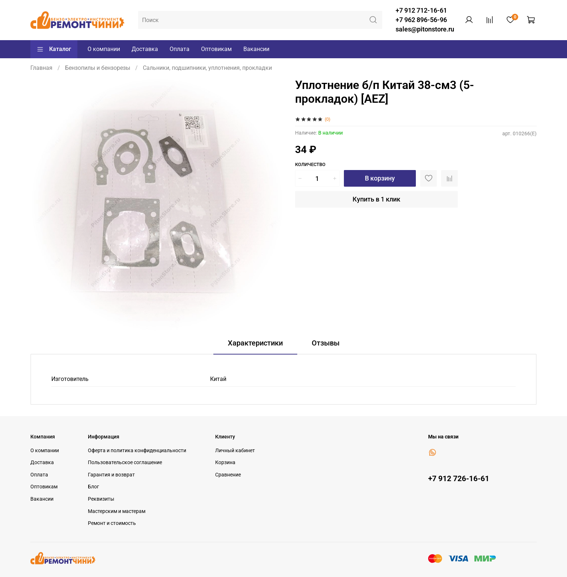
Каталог (54, 49)
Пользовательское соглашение (125, 462)
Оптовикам (216, 49)
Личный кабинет (235, 450)
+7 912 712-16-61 (421, 10)
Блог (93, 487)
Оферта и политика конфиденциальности (137, 450)
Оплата (179, 49)
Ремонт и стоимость (112, 523)
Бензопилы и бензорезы (97, 67)
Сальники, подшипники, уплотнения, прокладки (207, 67)
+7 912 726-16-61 (458, 478)
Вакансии (256, 49)
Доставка (145, 49)
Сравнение (228, 475)
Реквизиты (101, 499)
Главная (41, 67)
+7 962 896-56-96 (421, 20)
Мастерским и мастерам (116, 511)
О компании (104, 49)
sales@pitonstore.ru (425, 29)
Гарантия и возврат (111, 475)
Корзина (225, 462)
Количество (310, 164)
